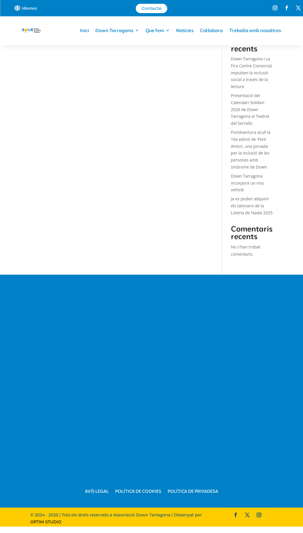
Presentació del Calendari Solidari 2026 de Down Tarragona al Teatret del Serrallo (250, 109)
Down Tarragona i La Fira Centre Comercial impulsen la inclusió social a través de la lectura (251, 72)
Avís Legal (97, 491)
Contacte (151, 8)
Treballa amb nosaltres (255, 30)
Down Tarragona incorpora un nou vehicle (247, 183)
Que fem (155, 30)
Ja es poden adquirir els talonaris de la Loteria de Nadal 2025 (252, 205)
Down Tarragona (114, 30)
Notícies (185, 30)
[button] (28, 8)
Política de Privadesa (193, 491)
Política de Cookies (138, 491)
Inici (84, 30)
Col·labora (211, 30)
